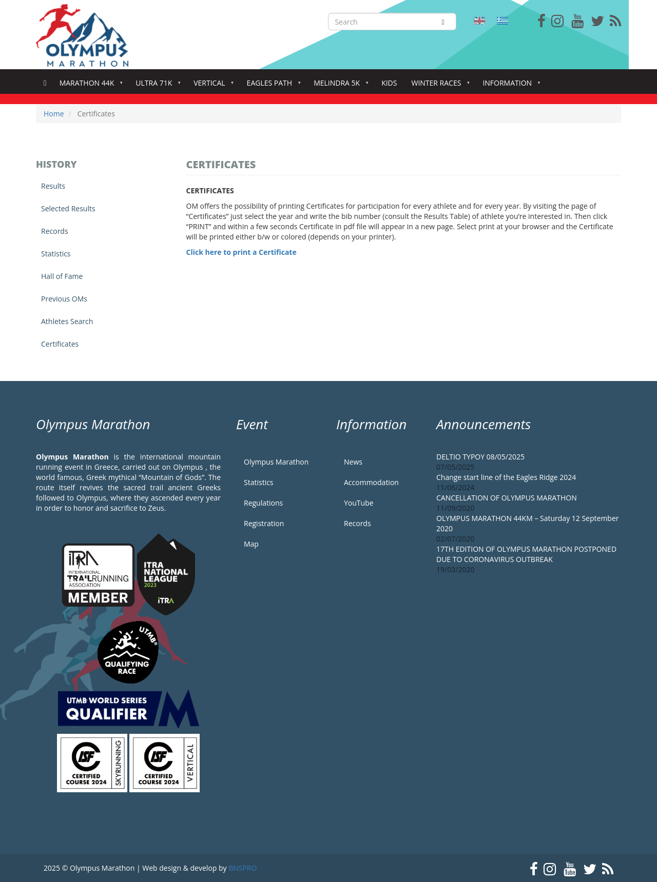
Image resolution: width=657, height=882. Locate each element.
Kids (389, 83)
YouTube (359, 503)
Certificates (60, 344)
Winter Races (438, 86)
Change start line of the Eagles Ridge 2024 (506, 477)
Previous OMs (64, 299)
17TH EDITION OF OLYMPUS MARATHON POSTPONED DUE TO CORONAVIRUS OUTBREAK (526, 554)
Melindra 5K (338, 86)
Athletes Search (67, 321)
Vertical (211, 86)
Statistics (56, 253)
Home (45, 83)
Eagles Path (272, 86)
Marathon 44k (89, 86)
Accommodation (371, 482)
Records (54, 231)
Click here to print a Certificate (241, 252)
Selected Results (68, 208)
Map (251, 544)
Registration (264, 523)
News (353, 462)
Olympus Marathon (276, 462)
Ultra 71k (155, 86)
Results (53, 186)
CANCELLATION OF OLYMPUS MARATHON (506, 498)
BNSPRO (242, 868)
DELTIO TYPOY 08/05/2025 (480, 457)
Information (509, 86)
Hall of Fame (62, 276)
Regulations (263, 503)
